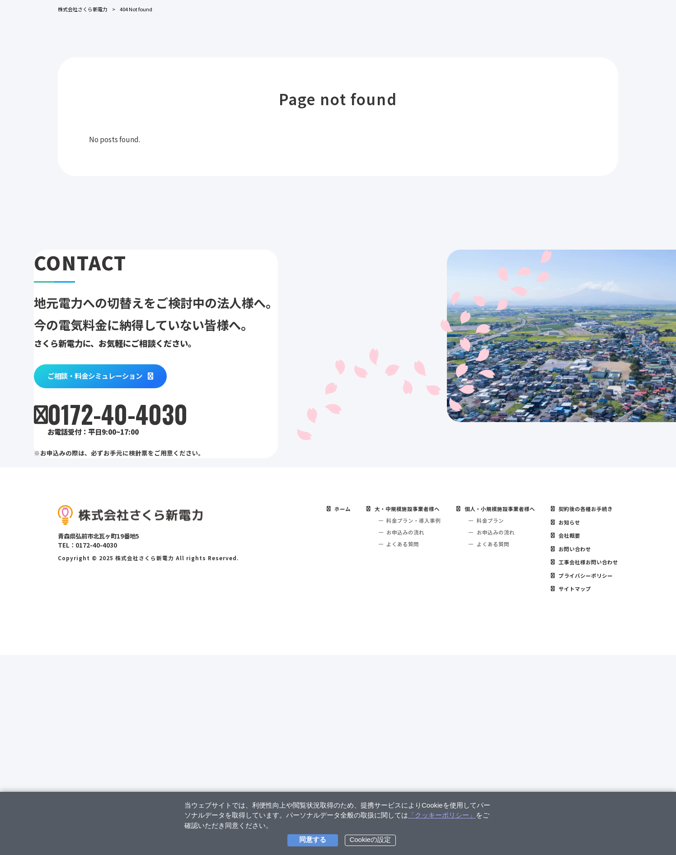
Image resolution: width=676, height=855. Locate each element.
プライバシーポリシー (583, 773)
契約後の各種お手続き (583, 701)
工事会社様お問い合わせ (586, 759)
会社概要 (565, 729)
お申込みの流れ (389, 727)
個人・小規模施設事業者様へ (490, 701)
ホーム (323, 701)
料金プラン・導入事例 (398, 714)
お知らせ (565, 715)
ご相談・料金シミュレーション (139, 489)
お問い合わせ (571, 744)
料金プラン (479, 714)
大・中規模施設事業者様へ (392, 701)
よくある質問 (386, 739)
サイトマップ (571, 788)
